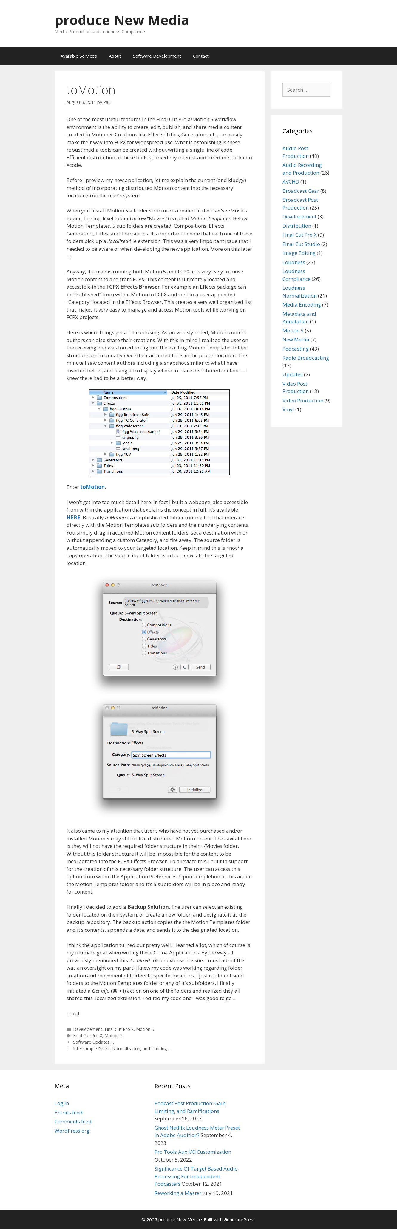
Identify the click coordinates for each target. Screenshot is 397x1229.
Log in (62, 1103)
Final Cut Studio (301, 244)
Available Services (79, 56)
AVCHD (290, 181)
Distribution (296, 225)
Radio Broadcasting (305, 357)
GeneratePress (240, 1219)
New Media (295, 339)
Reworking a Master (178, 1193)
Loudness (293, 262)
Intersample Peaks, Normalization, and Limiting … (122, 1048)
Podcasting (295, 348)
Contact (201, 56)
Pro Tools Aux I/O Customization (193, 1151)
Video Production (302, 400)
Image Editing (299, 253)
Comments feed (73, 1121)
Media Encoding (301, 304)
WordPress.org (72, 1130)
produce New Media (122, 20)
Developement (87, 1029)
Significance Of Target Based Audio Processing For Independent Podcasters (196, 1176)
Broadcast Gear (300, 190)
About (115, 56)
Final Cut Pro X (119, 1029)
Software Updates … (93, 1042)
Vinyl (288, 409)
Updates (292, 374)
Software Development (157, 56)
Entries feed (69, 1112)
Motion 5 (145, 1029)
